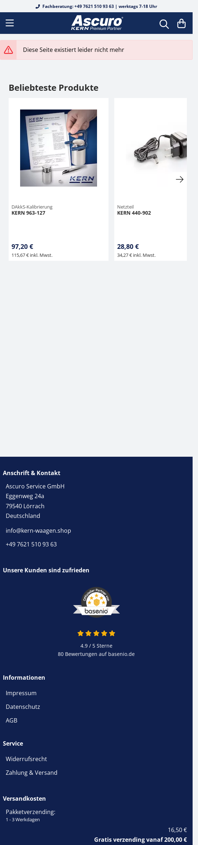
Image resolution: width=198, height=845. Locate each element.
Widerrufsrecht (26, 759)
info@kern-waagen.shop (38, 531)
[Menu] (10, 23)
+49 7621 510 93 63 (31, 544)
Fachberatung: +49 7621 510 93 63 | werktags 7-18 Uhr (96, 6)
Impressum (21, 693)
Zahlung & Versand (31, 773)
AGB (11, 720)
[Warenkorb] (181, 23)
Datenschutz (23, 707)
